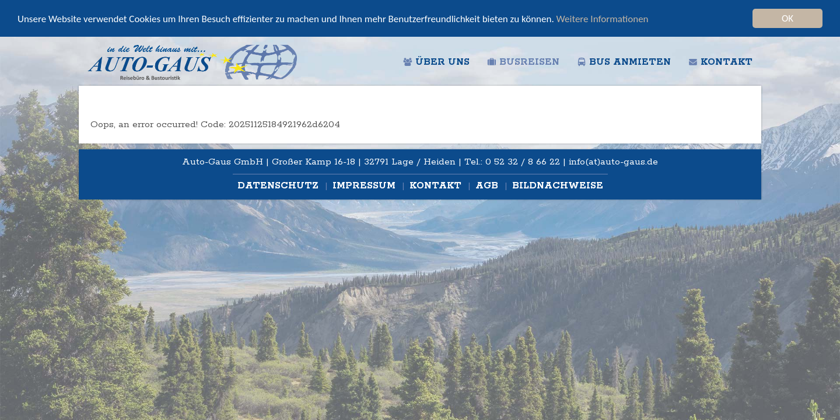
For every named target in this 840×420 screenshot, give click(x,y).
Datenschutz (279, 186)
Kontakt (720, 62)
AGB (488, 186)
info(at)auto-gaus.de (613, 162)
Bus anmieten (624, 62)
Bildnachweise (557, 186)
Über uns (436, 62)
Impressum (365, 186)
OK (787, 18)
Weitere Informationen (602, 19)
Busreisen (523, 62)
